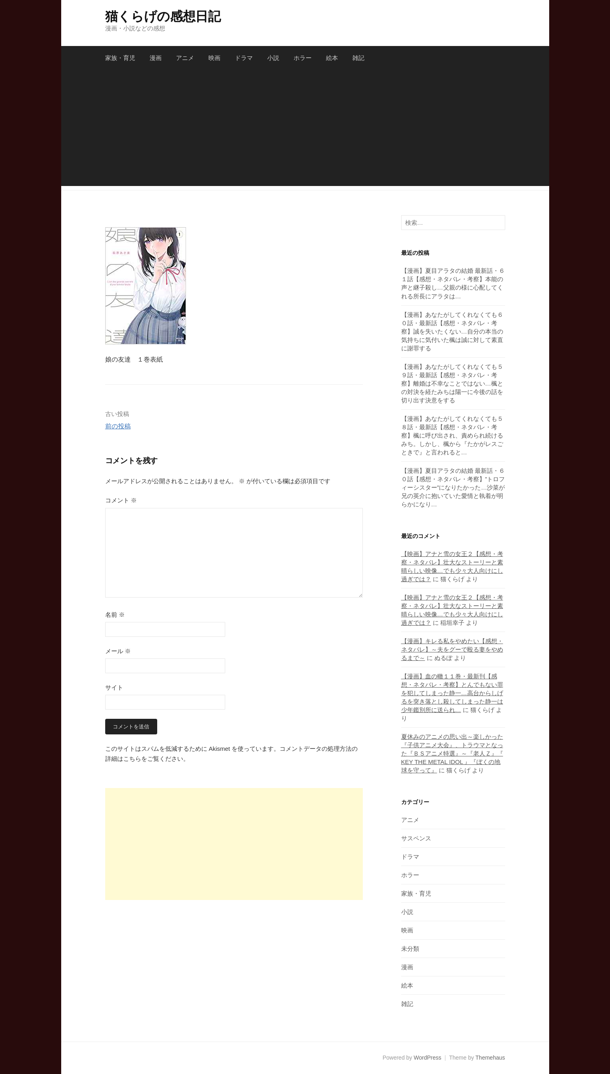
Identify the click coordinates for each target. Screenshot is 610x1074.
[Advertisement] (305, 130)
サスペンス (416, 838)
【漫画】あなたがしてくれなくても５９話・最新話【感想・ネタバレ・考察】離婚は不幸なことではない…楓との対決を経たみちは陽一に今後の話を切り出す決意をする (452, 383)
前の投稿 (118, 426)
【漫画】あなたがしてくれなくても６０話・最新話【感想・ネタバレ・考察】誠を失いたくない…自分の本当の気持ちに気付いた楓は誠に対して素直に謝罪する (452, 331)
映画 (214, 57)
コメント (121, 500)
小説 (273, 57)
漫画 (156, 57)
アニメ (185, 57)
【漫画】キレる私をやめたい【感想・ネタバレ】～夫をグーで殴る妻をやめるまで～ (452, 649)
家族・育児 (120, 57)
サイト (114, 687)
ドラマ (244, 57)
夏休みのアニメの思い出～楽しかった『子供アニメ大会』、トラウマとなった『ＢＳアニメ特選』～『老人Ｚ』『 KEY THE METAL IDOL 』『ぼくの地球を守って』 (452, 753)
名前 (115, 614)
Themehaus (490, 1057)
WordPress (427, 1057)
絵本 (332, 57)
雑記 (358, 57)
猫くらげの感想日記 (163, 16)
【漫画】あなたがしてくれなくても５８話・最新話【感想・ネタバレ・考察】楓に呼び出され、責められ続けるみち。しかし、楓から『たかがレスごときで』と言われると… (452, 435)
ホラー (303, 57)
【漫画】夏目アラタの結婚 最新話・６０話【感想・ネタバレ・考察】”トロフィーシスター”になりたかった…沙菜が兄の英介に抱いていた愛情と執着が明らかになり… (453, 487)
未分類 (410, 948)
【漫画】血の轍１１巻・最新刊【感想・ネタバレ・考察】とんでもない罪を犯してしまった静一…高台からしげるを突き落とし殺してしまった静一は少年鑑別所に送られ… (452, 693)
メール (118, 651)
